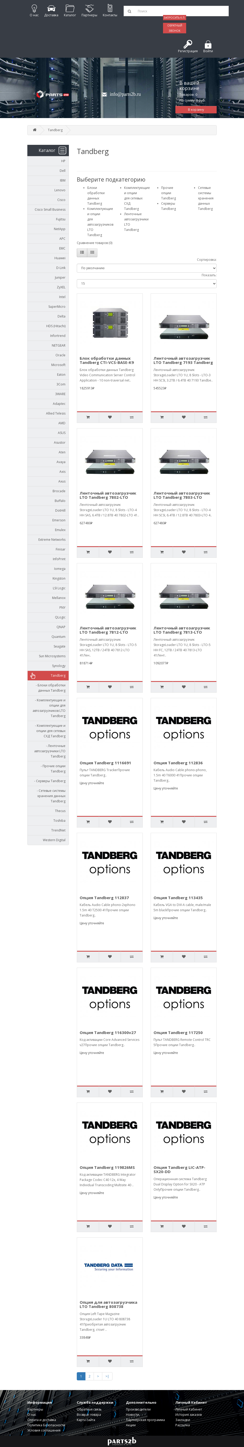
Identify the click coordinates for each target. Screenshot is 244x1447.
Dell (62, 170)
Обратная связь (89, 1409)
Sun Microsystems (52, 656)
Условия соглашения (43, 1430)
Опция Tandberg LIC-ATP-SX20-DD (179, 1169)
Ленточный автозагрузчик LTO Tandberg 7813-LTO (182, 630)
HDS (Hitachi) (55, 326)
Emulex (60, 530)
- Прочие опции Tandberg (51, 768)
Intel (62, 297)
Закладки (182, 1420)
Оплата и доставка (41, 1420)
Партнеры (35, 1409)
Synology (58, 666)
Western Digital (54, 840)
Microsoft (58, 365)
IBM (62, 180)
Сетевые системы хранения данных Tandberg (206, 198)
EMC (62, 248)
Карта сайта (86, 1420)
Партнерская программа (145, 1420)
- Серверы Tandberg (48, 781)
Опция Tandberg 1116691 (105, 762)
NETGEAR (58, 345)
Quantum (58, 636)
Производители (138, 1409)
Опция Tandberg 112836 (178, 762)
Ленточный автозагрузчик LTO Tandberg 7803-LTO (182, 495)
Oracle (60, 355)
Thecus (60, 811)
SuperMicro (56, 306)
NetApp (59, 229)
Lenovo (59, 190)
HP (63, 161)
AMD (61, 423)
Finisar (60, 549)
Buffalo (60, 501)
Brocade (59, 491)
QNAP (61, 627)
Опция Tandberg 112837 (104, 897)
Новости (132, 1414)
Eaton (61, 374)
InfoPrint (59, 559)
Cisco (61, 200)
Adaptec (59, 403)
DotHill (60, 510)
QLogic (60, 617)
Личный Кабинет (188, 1409)
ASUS (61, 433)
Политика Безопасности (46, 1425)
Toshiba (59, 820)
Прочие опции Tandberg (168, 192)
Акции (131, 1425)
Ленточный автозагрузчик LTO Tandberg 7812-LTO (108, 630)
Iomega (59, 568)
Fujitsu (60, 219)
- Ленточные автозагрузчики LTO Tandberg (49, 751)
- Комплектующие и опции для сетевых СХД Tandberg (49, 730)
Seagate (59, 646)
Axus (61, 481)
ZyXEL (61, 287)
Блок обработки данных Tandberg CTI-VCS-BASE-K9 (107, 360)
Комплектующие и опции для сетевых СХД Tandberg (137, 198)
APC (62, 238)
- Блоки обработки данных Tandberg (49, 688)
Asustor (59, 442)
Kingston (59, 578)
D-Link (60, 268)
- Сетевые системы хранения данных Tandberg (49, 795)
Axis (62, 471)
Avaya (61, 462)
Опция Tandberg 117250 (178, 1032)
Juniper (60, 277)
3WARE (60, 394)
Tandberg (55, 130)
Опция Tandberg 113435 (178, 897)
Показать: (209, 275)
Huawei (59, 258)
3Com (61, 384)
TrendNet (58, 830)
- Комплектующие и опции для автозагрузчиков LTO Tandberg (49, 708)
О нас (31, 1414)
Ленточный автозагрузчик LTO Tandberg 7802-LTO (108, 495)
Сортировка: (207, 259)
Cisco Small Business (50, 209)
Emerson (58, 520)
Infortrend (57, 335)
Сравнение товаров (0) (94, 243)
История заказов (188, 1414)
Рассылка (182, 1425)
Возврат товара (89, 1414)
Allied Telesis (55, 413)
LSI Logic (59, 588)
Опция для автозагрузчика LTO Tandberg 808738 (108, 1304)
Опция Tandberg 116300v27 (108, 1032)
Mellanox (58, 598)
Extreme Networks (51, 539)
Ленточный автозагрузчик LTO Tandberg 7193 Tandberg (183, 360)
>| (107, 1376)
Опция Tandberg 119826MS (107, 1167)
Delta (61, 316)
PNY (62, 607)
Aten (62, 452)
